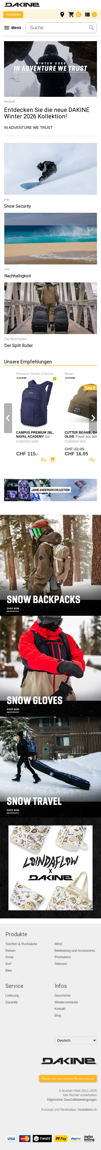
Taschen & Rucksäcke (21, 944)
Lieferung (12, 995)
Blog (58, 1015)
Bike (8, 970)
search (91, 27)
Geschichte (63, 995)
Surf (8, 964)
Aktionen (61, 964)
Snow (9, 957)
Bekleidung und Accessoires (75, 951)
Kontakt (60, 1009)
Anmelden (13, 14)
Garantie (11, 1002)
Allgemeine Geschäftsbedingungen (72, 1100)
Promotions (63, 957)
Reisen (10, 951)
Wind (58, 944)
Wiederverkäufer (66, 1002)
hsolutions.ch (87, 1110)
